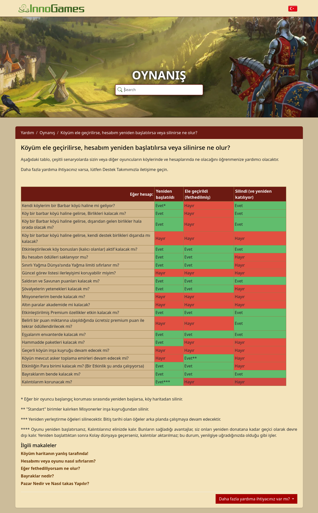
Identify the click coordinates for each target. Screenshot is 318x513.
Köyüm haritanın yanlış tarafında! (54, 453)
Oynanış (47, 132)
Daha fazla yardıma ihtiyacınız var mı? (255, 499)
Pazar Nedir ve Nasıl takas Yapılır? (55, 483)
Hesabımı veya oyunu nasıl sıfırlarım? (58, 461)
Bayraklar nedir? (37, 476)
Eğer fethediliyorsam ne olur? (50, 468)
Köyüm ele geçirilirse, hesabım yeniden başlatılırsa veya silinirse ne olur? (129, 132)
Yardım (27, 132)
